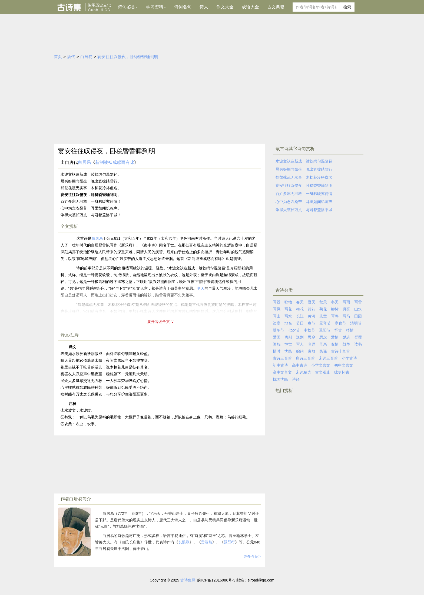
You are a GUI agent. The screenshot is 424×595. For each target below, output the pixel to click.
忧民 (288, 351)
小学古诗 (349, 358)
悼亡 (288, 344)
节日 (300, 323)
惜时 (276, 351)
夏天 (311, 302)
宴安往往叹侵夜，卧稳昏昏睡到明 (127, 56)
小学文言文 (320, 365)
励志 (346, 337)
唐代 (71, 56)
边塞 (276, 323)
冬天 (335, 302)
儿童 (323, 316)
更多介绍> (252, 556)
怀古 (338, 330)
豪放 (311, 351)
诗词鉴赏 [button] (128, 7)
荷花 (311, 309)
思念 (323, 337)
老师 (311, 344)
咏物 (288, 302)
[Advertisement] (212, 103)
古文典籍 (275, 7)
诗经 (296, 379)
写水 (288, 316)
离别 (288, 337)
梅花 (300, 309)
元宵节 (325, 323)
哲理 (358, 337)
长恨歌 (184, 542)
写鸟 (335, 316)
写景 (276, 302)
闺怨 (276, 344)
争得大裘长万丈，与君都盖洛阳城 (304, 210)
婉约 (300, 351)
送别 (300, 337)
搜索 (347, 7)
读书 (358, 344)
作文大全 (225, 7)
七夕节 (294, 330)
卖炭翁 (206, 542)
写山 (276, 316)
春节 (311, 323)
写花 (288, 309)
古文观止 (322, 372)
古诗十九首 (340, 351)
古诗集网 (188, 580)
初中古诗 (280, 365)
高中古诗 (299, 365)
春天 (300, 302)
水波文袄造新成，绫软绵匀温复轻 (304, 161)
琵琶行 (229, 542)
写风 (276, 309)
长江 (300, 316)
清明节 (356, 323)
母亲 (323, 344)
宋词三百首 (328, 358)
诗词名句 (182, 7)
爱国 (276, 337)
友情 (335, 344)
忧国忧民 (280, 379)
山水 (358, 309)
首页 (58, 56)
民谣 (323, 351)
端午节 (278, 330)
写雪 (358, 302)
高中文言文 (282, 372)
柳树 (335, 309)
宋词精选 (303, 372)
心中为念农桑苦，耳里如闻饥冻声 (304, 202)
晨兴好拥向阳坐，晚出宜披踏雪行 (304, 169)
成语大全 (250, 7)
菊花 (323, 309)
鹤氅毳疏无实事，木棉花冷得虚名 (304, 177)
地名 (288, 323)
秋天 (323, 302)
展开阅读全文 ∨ (160, 321)
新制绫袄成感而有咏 (114, 162)
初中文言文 (343, 365)
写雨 (346, 302)
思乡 (311, 337)
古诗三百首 (282, 358)
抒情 (350, 330)
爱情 (335, 337)
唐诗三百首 (305, 358)
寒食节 (340, 323)
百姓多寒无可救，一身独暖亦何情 (304, 193)
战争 (346, 344)
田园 (358, 316)
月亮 (346, 309)
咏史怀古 (341, 372)
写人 (300, 344)
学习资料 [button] (156, 7)
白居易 (86, 56)
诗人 (204, 7)
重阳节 (324, 330)
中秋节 (309, 330)
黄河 (311, 316)
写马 (346, 316)
